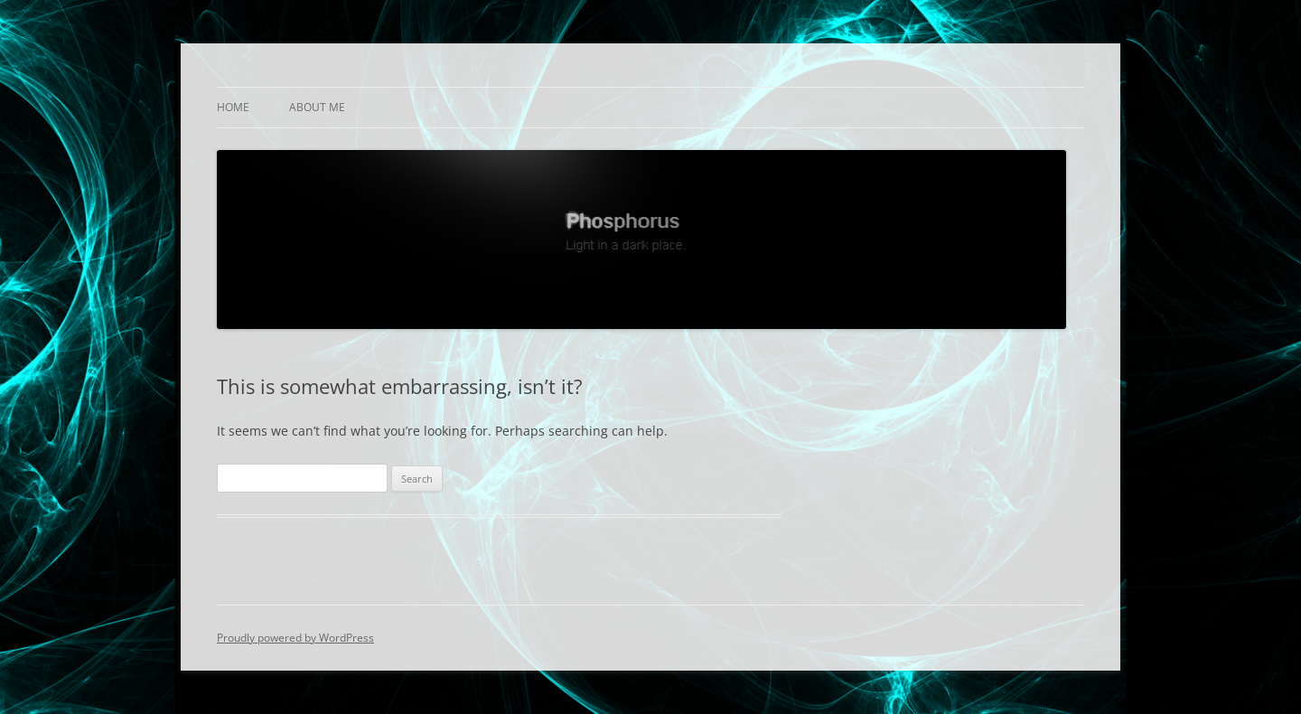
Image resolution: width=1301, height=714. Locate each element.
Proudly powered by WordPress (295, 637)
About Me (317, 107)
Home (233, 107)
